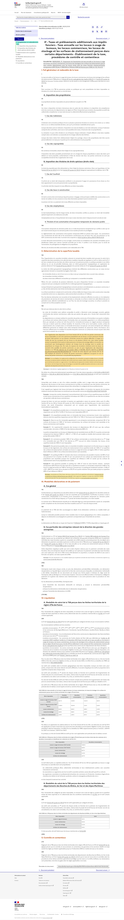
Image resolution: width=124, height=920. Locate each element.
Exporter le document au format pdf (92, 27)
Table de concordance (44, 880)
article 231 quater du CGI (71, 170)
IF (31, 21)
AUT (35, 21)
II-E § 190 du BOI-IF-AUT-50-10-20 (83, 374)
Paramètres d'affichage (68, 914)
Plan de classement (24, 21)
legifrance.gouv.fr (90, 906)
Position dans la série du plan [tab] (23, 31)
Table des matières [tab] (21, 28)
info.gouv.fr (66, 906)
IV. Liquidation (20, 61)
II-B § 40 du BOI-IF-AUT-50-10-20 (59, 374)
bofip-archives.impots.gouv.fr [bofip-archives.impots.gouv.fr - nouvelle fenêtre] (45, 885)
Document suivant (102, 38)
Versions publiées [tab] (20, 35)
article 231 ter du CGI (48, 170)
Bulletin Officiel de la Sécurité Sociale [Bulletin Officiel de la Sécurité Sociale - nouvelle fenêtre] (71, 880)
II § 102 (100, 613)
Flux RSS (40, 878)
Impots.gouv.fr (66, 893)
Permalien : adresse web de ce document (101, 27)
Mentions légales (33, 914)
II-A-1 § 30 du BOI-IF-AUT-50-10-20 (89, 478)
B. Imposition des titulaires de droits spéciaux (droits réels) (26, 49)
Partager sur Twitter (97, 31)
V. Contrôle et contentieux (24, 63)
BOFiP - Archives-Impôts (64, 12)
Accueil (17, 12)
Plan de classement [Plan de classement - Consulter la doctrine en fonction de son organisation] (26, 12)
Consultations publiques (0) (41, 12)
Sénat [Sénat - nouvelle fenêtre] (64, 895)
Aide (16, 878)
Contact (16, 880)
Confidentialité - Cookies (53, 914)
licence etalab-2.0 (47, 918)
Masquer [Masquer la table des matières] (20, 39)
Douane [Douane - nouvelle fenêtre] (65, 885)
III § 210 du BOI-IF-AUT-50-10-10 (96, 391)
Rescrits (53, 12)
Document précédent (47, 38)
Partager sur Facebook (92, 31)
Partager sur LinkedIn (101, 31)
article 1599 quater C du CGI (64, 546)
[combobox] (41, 17)
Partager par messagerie (106, 31)
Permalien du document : (46, 866)
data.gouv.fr (102, 906)
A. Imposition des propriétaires (27, 46)
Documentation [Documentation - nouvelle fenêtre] (42, 883)
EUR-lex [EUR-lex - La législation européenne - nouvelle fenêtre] (64, 888)
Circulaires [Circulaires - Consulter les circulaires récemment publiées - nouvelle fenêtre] (65, 883)
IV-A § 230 (82, 831)
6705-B (76, 523)
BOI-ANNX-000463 (56, 663)
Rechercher (68, 17)
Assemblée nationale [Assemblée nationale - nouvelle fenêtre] (67, 878)
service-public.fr (77, 906)
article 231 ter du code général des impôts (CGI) (77, 79)
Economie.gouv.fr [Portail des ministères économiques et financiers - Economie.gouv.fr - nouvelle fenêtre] (67, 890)
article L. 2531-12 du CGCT (68, 655)
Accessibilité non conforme (21, 914)
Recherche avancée (84, 17)
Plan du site (42, 914)
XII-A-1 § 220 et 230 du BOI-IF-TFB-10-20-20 (91, 237)
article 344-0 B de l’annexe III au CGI (69, 536)
